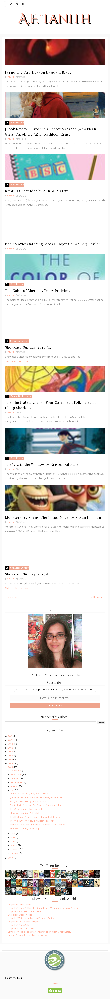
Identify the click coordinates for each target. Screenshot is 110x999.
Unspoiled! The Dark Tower (21, 928)
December (16, 770)
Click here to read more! (17, 361)
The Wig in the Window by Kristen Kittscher (42, 464)
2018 (11, 748)
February (15, 849)
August (14, 786)
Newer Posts (12, 597)
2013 (10, 767)
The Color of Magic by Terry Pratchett (38, 290)
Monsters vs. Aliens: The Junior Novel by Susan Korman (53, 517)
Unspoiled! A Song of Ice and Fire (24, 911)
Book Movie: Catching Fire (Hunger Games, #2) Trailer (52, 243)
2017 (10, 751)
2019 (10, 744)
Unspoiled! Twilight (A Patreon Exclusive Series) (31, 918)
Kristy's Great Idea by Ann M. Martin (37, 190)
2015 (10, 759)
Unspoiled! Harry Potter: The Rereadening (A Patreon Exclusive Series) (43, 908)
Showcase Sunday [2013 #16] (29, 574)
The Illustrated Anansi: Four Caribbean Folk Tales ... (35, 817)
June (13, 833)
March (14, 845)
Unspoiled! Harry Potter (19, 904)
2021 (10, 736)
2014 (10, 763)
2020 (11, 740)
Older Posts (96, 597)
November (16, 774)
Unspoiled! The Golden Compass (24, 921)
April (13, 841)
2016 (10, 755)
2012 (10, 858)
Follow (55, 983)
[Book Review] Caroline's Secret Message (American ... (37, 797)
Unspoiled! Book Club (18, 925)
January (15, 853)
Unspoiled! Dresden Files (20, 915)
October (15, 778)
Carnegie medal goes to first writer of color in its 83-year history (39, 932)
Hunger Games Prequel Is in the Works (27, 935)
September (17, 782)
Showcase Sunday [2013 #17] (29, 347)
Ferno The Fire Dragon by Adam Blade (38, 72)
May (13, 837)
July (13, 790)
